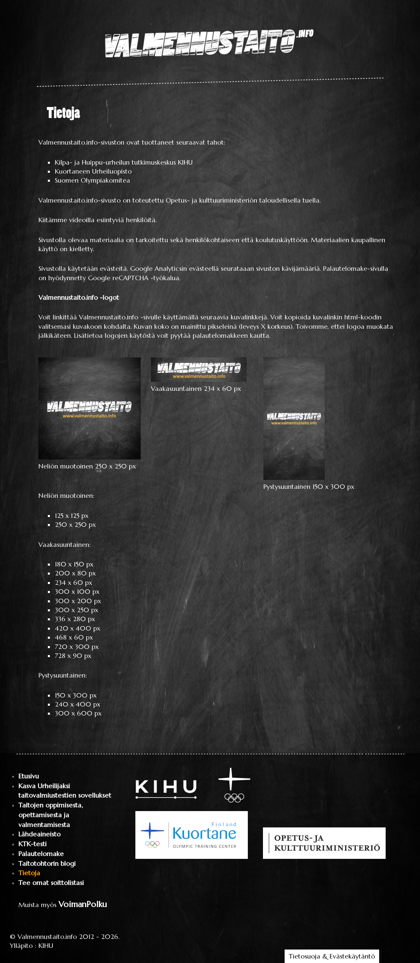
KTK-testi (32, 844)
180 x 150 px (74, 564)
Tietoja (29, 873)
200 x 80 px (75, 573)
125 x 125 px (71, 515)
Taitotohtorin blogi (47, 863)
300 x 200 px (78, 601)
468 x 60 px (74, 637)
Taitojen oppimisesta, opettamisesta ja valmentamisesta (50, 815)
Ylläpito (21, 945)
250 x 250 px (75, 524)
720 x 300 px (77, 646)
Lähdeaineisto (39, 834)
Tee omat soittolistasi (51, 882)
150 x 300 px (76, 695)
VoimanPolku (82, 904)
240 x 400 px (77, 704)
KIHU (45, 945)
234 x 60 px (73, 582)
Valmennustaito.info (47, 936)
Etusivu (28, 776)
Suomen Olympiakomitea (92, 180)
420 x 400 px (77, 628)
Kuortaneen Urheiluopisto (93, 171)
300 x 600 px (78, 713)
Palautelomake (41, 853)
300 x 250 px (76, 610)
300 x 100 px (77, 591)
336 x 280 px (75, 619)
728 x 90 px (73, 655)
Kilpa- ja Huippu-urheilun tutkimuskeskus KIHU (124, 162)
